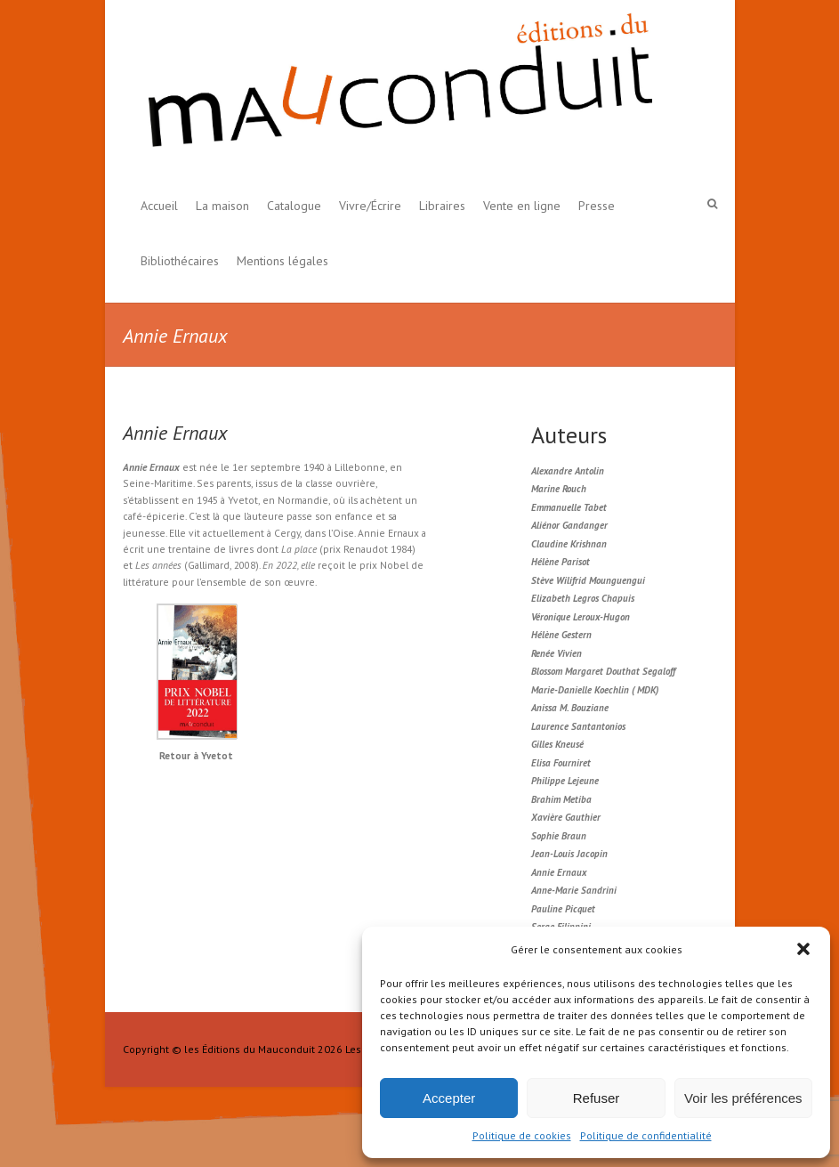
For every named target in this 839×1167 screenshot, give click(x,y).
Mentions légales (282, 261)
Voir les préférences (743, 1098)
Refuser (596, 1098)
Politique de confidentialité (646, 1135)
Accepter (449, 1098)
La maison (222, 206)
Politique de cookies (521, 1135)
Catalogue (294, 206)
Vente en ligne (522, 206)
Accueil (159, 206)
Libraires (442, 206)
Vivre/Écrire (370, 206)
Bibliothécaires (180, 261)
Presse (596, 206)
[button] (803, 949)
